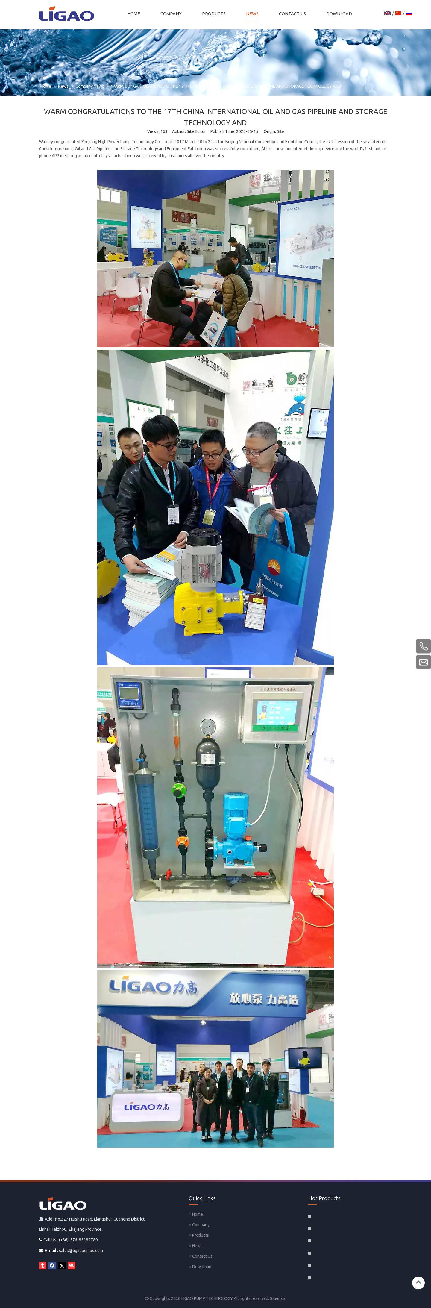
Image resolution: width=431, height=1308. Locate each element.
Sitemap (277, 1298)
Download (200, 1266)
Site (280, 131)
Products (199, 1235)
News (196, 1245)
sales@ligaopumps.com (81, 1250)
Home (196, 1214)
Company (199, 1224)
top (418, 1282)
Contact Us (201, 1256)
